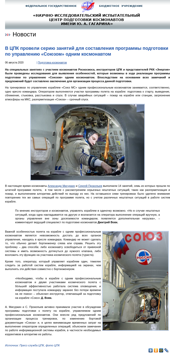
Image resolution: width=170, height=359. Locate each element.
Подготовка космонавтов (52, 62)
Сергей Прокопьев (90, 185)
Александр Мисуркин (61, 185)
